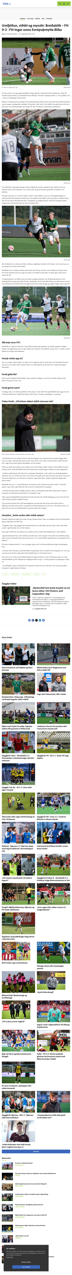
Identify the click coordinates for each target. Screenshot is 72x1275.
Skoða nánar (9, 1262)
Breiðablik (36, 574)
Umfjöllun (19, 18)
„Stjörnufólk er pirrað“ (22, 1236)
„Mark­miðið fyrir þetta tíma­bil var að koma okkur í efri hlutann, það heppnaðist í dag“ (51, 591)
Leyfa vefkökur (37, 1267)
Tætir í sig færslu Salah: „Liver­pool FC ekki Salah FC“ (31, 1246)
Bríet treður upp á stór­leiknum (15, 963)
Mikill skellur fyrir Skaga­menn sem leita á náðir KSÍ (31, 1215)
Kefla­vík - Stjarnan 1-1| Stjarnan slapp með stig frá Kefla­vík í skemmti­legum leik (17, 848)
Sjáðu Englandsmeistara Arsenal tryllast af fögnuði (31, 1184)
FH (44, 574)
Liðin (44, 18)
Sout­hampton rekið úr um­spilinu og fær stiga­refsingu (31, 1194)
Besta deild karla (26, 574)
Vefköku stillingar (15, 1267)
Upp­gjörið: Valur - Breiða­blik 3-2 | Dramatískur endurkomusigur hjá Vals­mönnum (18, 758)
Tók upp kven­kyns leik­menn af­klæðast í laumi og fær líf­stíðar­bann (35, 1173)
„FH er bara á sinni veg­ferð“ (13, 1022)
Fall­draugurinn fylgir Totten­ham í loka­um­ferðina (30, 1225)
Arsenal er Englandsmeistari (24, 1163)
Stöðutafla (53, 18)
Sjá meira (36, 1151)
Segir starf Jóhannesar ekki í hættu (51, 694)
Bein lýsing (28, 18)
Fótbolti (5, 574)
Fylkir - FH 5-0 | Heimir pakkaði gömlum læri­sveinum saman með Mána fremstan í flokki (51, 1056)
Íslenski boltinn (14, 574)
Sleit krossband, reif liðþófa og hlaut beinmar (29, 1205)
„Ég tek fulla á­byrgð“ (45, 992)
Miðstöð (37, 18)
